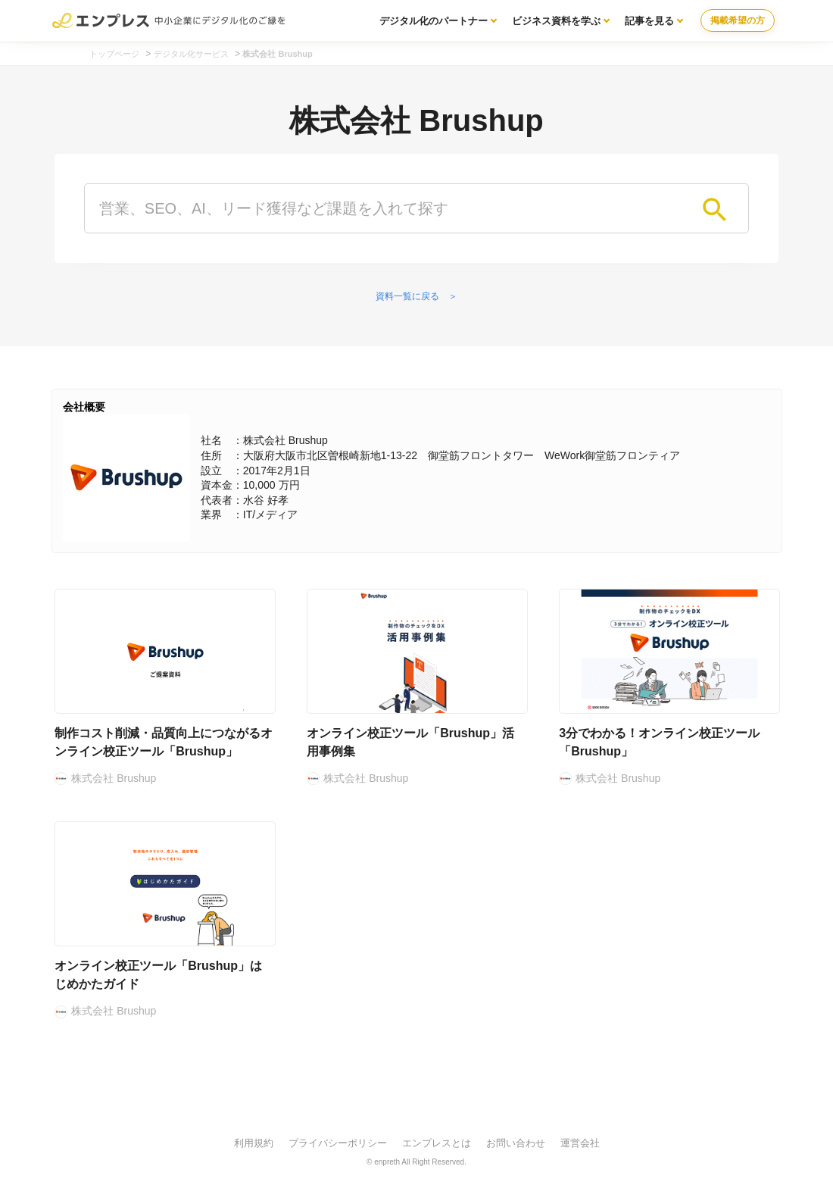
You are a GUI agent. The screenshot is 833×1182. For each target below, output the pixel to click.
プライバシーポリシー (338, 1143)
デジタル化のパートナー (433, 21)
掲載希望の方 (737, 20)
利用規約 (253, 1143)
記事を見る (649, 21)
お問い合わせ (515, 1143)
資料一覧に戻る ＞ (416, 296)
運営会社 (580, 1143)
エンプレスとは (436, 1143)
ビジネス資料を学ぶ (556, 21)
